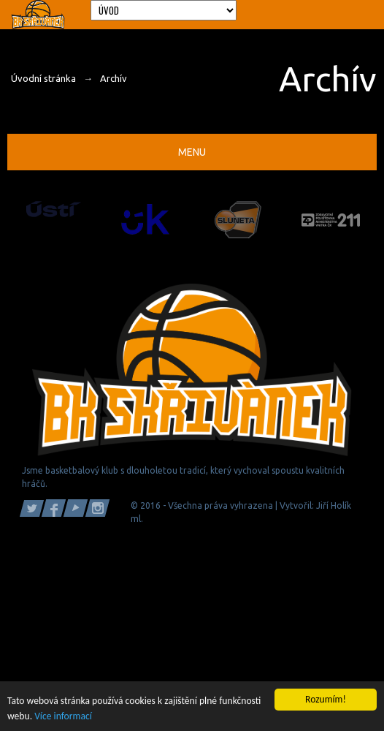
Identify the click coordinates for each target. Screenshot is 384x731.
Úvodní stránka (43, 78)
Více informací (63, 716)
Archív (113, 78)
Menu (192, 152)
